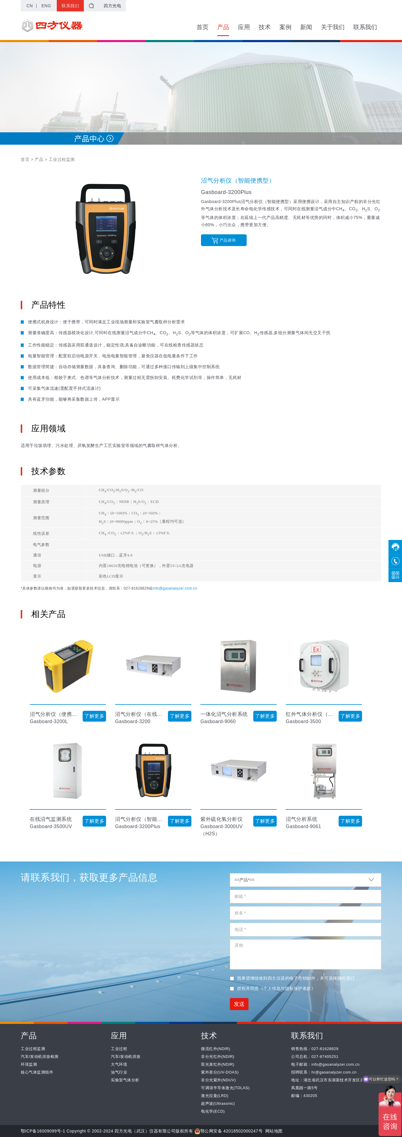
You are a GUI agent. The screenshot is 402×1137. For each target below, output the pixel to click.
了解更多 (94, 716)
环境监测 (29, 1064)
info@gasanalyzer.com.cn (175, 588)
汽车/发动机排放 (126, 1056)
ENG (46, 5)
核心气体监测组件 (37, 1072)
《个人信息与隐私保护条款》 (287, 988)
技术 (264, 27)
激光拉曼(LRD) (214, 1095)
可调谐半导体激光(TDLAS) (225, 1088)
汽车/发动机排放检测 (40, 1056)
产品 (223, 30)
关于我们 (332, 27)
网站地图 (274, 1131)
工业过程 (119, 1048)
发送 (239, 1004)
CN (29, 5)
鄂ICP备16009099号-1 (43, 1131)
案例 (285, 27)
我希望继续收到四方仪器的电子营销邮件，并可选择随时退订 (292, 978)
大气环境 (119, 1064)
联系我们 (70, 5)
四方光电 (112, 5)
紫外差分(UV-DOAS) (220, 1072)
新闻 (306, 27)
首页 (202, 27)
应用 (244, 27)
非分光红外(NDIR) (217, 1056)
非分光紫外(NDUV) (218, 1080)
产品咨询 (224, 240)
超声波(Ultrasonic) (218, 1103)
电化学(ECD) (213, 1111)
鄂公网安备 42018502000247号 (228, 1131)
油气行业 (119, 1072)
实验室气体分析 (125, 1080)
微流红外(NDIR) (215, 1048)
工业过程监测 (33, 1048)
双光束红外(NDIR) (217, 1064)
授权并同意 (272, 988)
